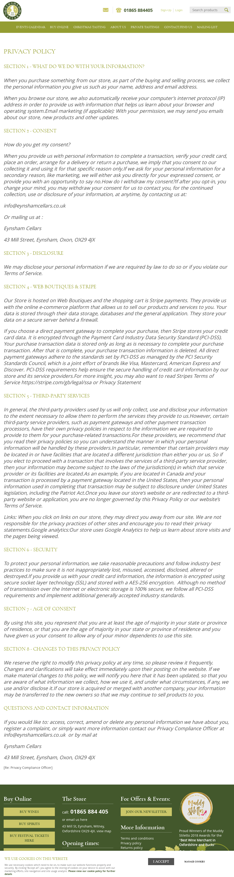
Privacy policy (131, 843)
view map (104, 831)
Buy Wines (29, 812)
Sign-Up (166, 10)
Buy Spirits (29, 824)
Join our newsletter (146, 812)
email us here (76, 820)
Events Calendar (30, 27)
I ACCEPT (161, 861)
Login (179, 10)
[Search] (206, 10)
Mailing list (207, 27)
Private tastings (145, 27)
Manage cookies (194, 862)
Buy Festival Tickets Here (29, 838)
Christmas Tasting (89, 27)
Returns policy (132, 848)
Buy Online (59, 27)
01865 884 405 (88, 811)
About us (118, 27)
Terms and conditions (137, 838)
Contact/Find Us (178, 27)
